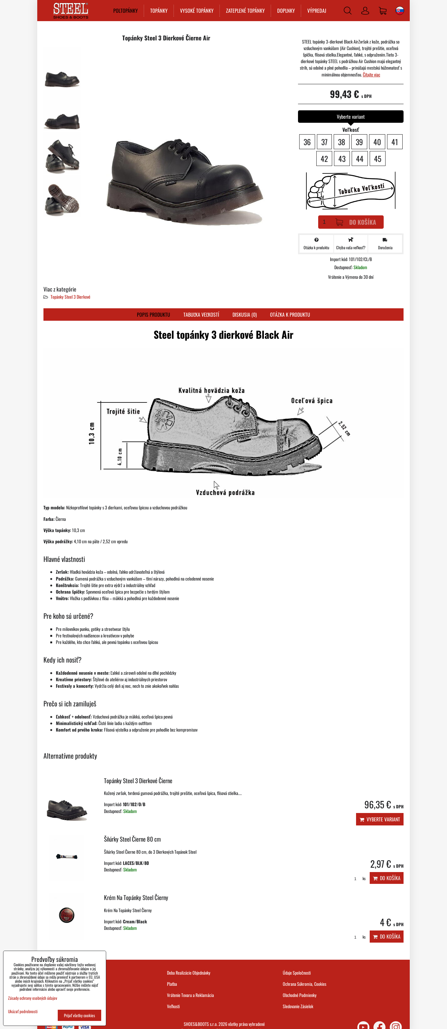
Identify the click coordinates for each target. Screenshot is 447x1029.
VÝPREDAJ (316, 10)
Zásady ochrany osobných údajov (32, 998)
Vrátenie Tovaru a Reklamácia (190, 995)
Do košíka (355, 222)
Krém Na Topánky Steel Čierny (136, 897)
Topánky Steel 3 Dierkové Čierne (138, 780)
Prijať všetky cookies (79, 1015)
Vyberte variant (379, 819)
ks (358, 878)
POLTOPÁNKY (125, 10)
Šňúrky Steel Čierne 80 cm (132, 838)
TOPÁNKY (159, 10)
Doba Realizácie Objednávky (188, 972)
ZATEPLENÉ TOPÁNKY (245, 10)
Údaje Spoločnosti (297, 972)
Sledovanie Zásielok (298, 1006)
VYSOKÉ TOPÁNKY (197, 10)
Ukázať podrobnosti (23, 1011)
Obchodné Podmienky (300, 995)
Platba (172, 984)
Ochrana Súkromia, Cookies (304, 984)
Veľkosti (173, 1006)
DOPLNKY (286, 10)
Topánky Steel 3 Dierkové (70, 296)
